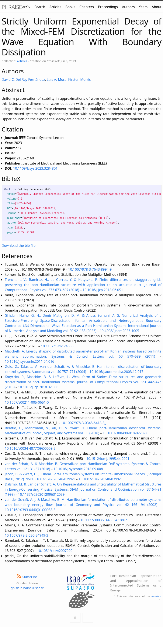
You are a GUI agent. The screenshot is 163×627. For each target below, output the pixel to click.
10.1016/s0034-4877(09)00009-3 (30, 448)
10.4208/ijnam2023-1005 (119, 330)
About (156, 6)
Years (143, 6)
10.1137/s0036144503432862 (103, 520)
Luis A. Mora (56, 79)
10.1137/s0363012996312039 (41, 494)
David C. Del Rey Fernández (23, 79)
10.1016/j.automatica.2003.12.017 (116, 371)
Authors (128, 6)
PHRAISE (12, 7)
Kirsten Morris (79, 79)
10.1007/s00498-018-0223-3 (125, 433)
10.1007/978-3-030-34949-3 (26, 535)
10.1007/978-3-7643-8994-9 (90, 269)
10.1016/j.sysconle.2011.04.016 (29, 361)
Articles (55, 6)
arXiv (26, 6)
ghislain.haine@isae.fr (27, 588)
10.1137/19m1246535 (58, 346)
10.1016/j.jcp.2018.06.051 (103, 289)
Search (39, 6)
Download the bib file (19, 245)
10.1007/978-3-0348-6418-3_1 (84, 422)
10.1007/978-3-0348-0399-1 (100, 479)
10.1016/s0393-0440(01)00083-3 (30, 509)
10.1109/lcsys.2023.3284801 (35, 168)
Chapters (86, 6)
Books (70, 6)
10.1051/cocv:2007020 (55, 550)
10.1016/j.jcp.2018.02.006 (38, 387)
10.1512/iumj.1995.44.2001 (107, 458)
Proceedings (108, 6)
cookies (156, 596)
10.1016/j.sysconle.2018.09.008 (78, 469)
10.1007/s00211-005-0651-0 (27, 402)
